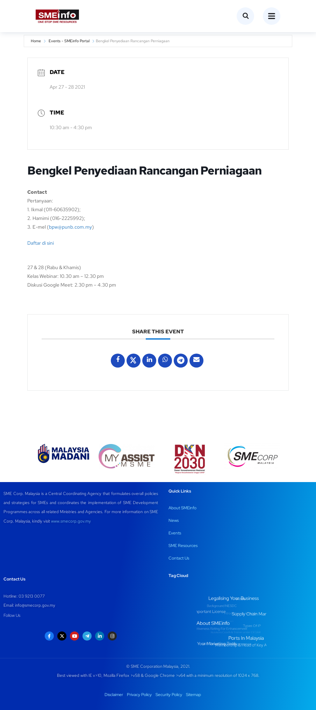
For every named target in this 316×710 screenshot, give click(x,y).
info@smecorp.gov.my (35, 605)
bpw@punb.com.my (70, 227)
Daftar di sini (40, 243)
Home (36, 40)
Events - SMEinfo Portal (69, 40)
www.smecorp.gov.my (71, 521)
